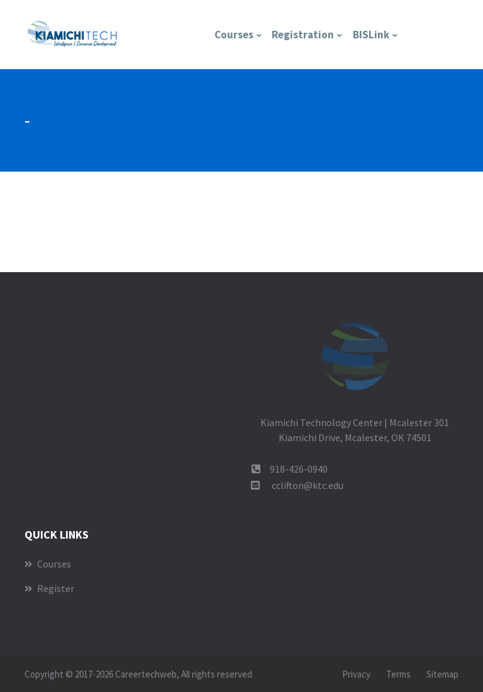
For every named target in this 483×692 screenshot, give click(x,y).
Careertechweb (146, 674)
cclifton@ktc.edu (307, 485)
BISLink (371, 34)
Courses (233, 34)
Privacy (356, 674)
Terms (398, 674)
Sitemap (442, 674)
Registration (303, 34)
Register (49, 588)
